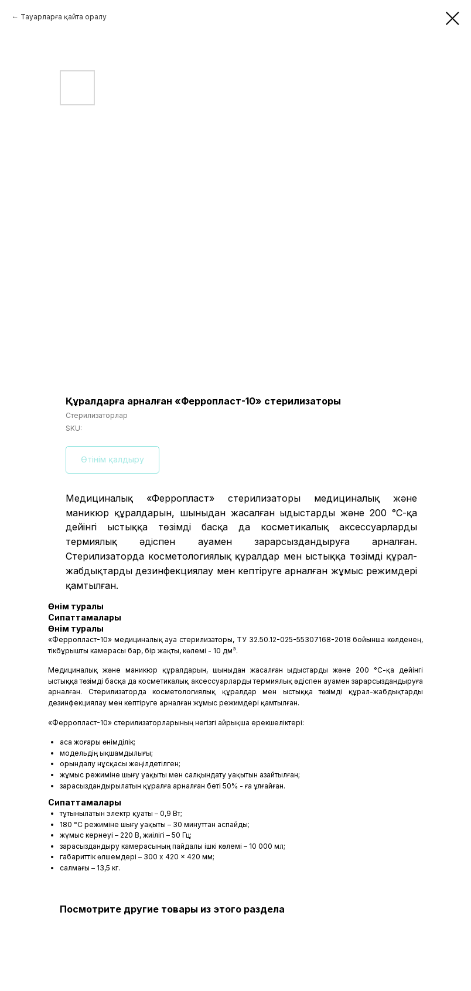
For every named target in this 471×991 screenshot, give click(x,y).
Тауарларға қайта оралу (64, 16)
